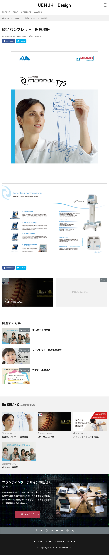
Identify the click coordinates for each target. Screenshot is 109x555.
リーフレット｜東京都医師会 (46, 349)
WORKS (38, 12)
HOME (7, 18)
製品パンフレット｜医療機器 (36, 18)
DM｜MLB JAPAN (46, 437)
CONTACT (26, 12)
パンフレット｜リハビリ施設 (86, 437)
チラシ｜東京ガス (41, 369)
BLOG (15, 12)
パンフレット (36, 36)
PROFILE (6, 12)
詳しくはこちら (27, 514)
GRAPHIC (17, 18)
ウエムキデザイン (63, 547)
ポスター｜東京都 (41, 329)
